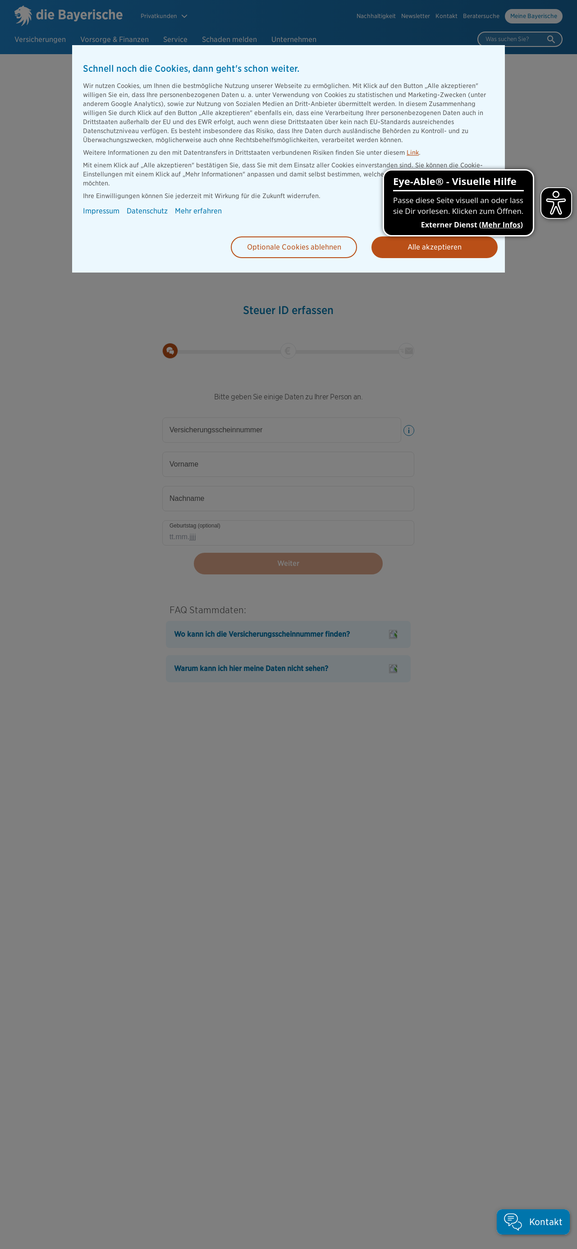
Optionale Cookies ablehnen (294, 247)
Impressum (101, 211)
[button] (533, 1222)
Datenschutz (147, 211)
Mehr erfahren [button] (198, 211)
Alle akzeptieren (435, 247)
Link (413, 152)
